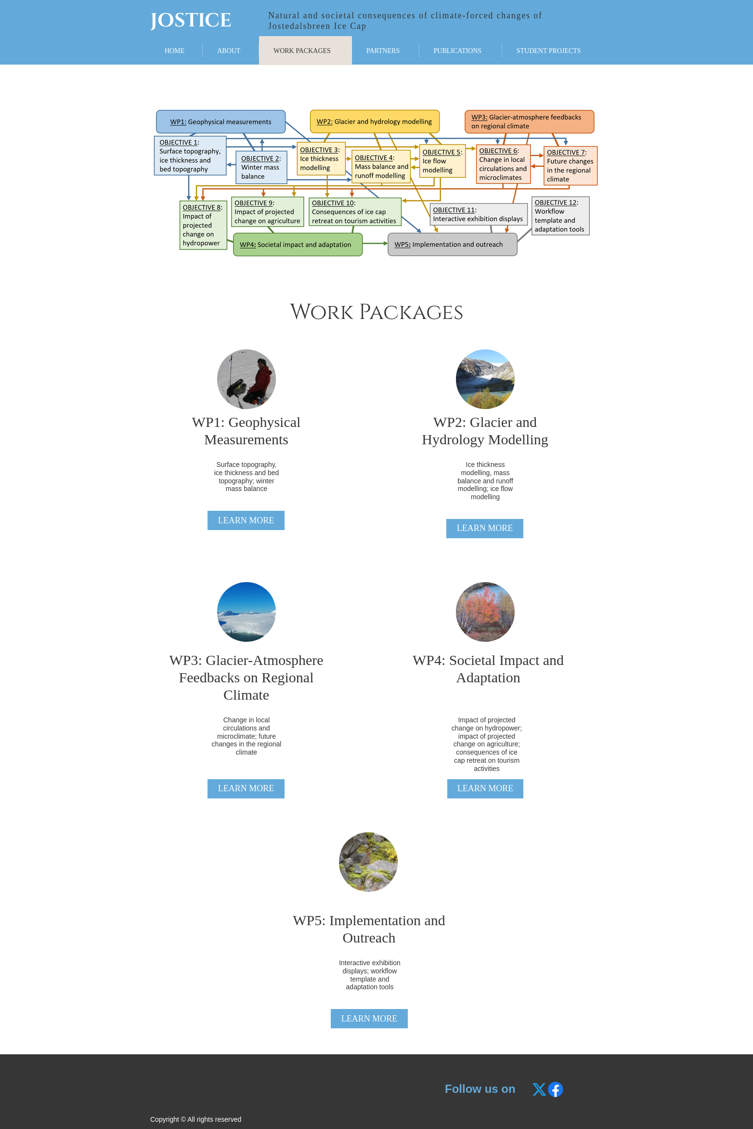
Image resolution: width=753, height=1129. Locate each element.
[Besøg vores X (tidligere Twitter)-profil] (540, 1089)
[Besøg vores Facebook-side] (555, 1089)
